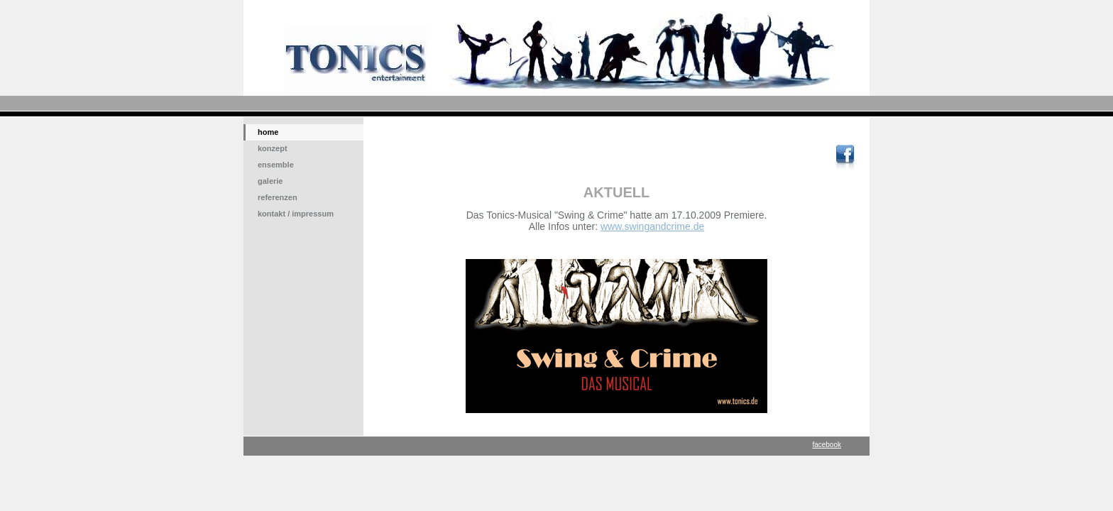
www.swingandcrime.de (652, 226)
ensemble (276, 164)
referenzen (277, 197)
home (268, 132)
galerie (270, 181)
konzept (272, 148)
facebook (826, 445)
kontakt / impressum (296, 213)
